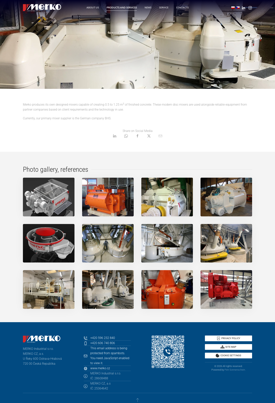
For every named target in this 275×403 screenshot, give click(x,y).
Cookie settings (228, 355)
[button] (48, 197)
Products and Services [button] (122, 7)
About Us (93, 7)
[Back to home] (42, 7)
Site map (228, 347)
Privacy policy (228, 338)
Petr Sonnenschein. (235, 369)
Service (163, 7)
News (148, 7)
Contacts (182, 7)
